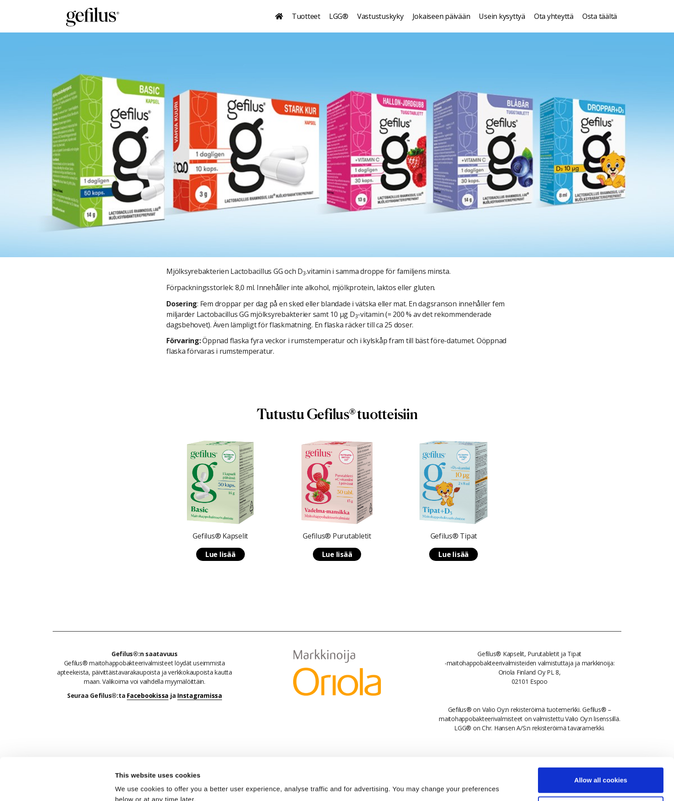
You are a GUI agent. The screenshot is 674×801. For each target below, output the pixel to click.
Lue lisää (220, 554)
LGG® (338, 16)
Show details (135, 783)
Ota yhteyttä (554, 16)
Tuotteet (306, 16)
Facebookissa (147, 695)
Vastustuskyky (380, 16)
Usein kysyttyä (502, 16)
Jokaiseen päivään (441, 16)
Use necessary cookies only (601, 768)
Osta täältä (599, 16)
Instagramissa (199, 695)
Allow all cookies (600, 740)
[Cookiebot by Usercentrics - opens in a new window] (56, 783)
